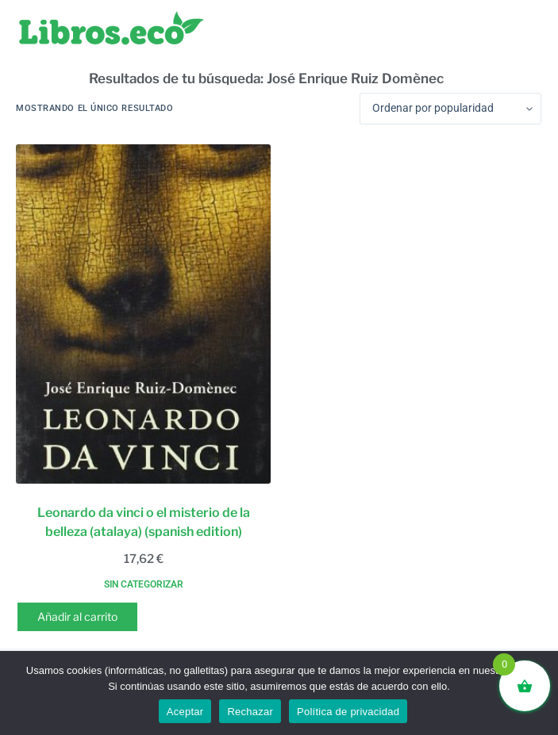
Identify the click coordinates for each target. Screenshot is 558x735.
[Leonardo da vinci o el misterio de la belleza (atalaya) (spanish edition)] (143, 314)
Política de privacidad (348, 712)
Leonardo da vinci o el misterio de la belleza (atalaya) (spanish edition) (143, 522)
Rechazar (250, 712)
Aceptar (185, 712)
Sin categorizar (143, 584)
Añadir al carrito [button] (77, 616)
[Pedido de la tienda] (450, 108)
